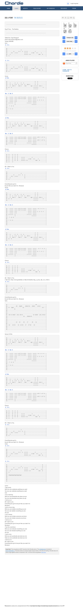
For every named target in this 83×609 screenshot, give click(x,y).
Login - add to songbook (67, 70)
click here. (43, 552)
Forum (74, 8)
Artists (25, 8)
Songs (16, 8)
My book (51, 8)
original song (42, 549)
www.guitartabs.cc (10, 550)
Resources (64, 8)
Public (37, 8)
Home (8, 8)
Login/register (74, 3)
